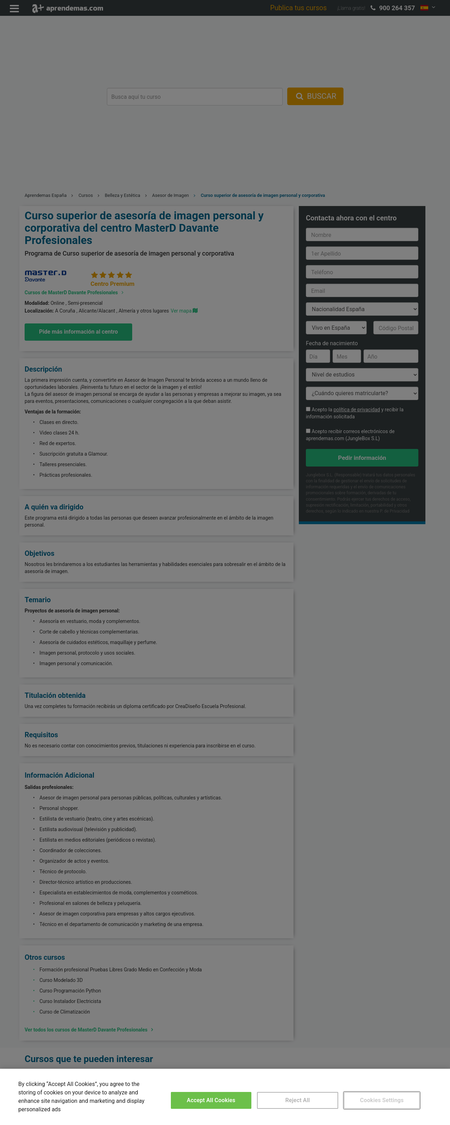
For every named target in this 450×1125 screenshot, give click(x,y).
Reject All (297, 1100)
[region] (225, 1097)
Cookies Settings (382, 1100)
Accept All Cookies (211, 1100)
